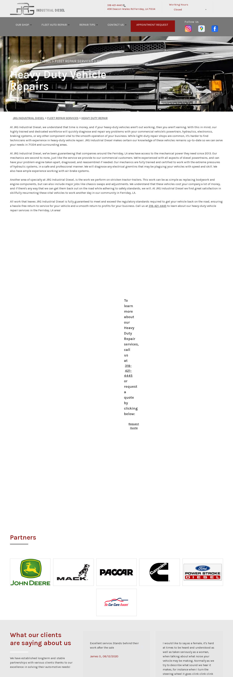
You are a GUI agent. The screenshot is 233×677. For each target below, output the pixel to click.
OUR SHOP (22, 24)
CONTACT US (116, 24)
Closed (178, 9)
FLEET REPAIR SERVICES (74, 61)
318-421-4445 (115, 5)
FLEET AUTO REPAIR (54, 24)
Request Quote (134, 426)
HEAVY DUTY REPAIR (113, 61)
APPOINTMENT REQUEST (152, 24)
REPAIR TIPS (87, 24)
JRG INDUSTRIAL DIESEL (32, 61)
